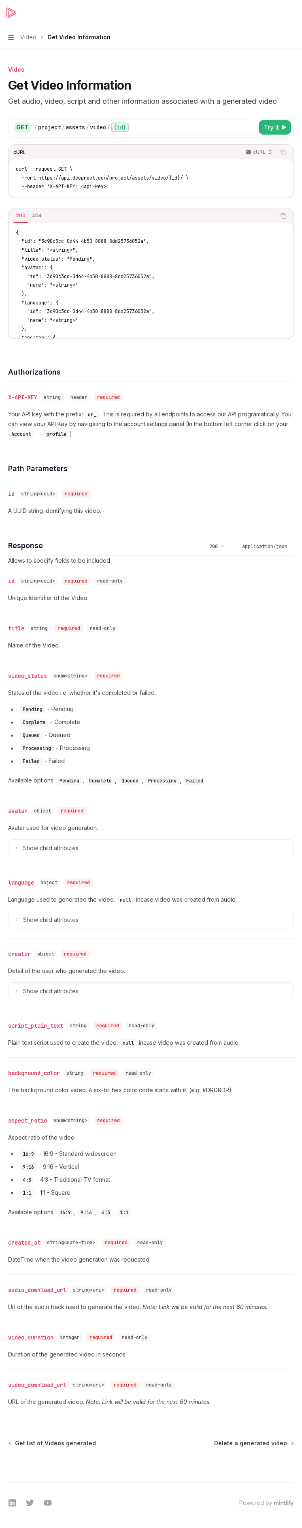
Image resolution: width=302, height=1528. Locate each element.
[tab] (20, 216)
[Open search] (276, 12)
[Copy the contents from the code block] (283, 152)
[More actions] (291, 13)
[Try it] (275, 127)
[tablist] (142, 216)
